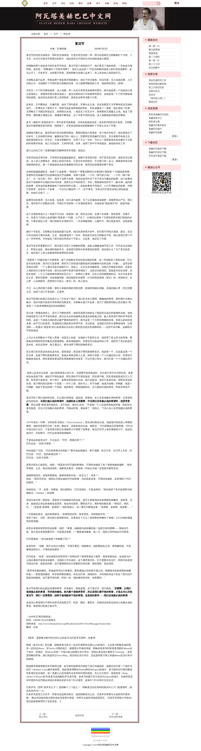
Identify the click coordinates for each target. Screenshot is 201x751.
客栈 (124, 3)
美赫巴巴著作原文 (157, 125)
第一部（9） (155, 46)
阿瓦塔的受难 (115, 717)
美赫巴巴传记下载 (157, 152)
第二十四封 (154, 57)
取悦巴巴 (153, 102)
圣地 (115, 3)
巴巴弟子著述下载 (157, 156)
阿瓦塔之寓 (154, 122)
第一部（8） (155, 60)
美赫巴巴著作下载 (157, 149)
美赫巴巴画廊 (155, 132)
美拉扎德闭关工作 (157, 80)
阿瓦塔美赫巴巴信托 (158, 114)
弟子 (98, 3)
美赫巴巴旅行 (155, 129)
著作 (80, 3)
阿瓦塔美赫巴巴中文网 (108, 745)
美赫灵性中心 (155, 118)
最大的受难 (154, 49)
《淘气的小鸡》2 (157, 98)
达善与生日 (154, 91)
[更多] (175, 136)
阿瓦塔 (67, 34)
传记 (63, 3)
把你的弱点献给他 (157, 84)
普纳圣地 (153, 53)
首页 (45, 3)
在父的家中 (154, 68)
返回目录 (79, 715)
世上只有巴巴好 (156, 87)
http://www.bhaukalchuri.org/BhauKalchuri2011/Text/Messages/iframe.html (75, 623)
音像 (107, 3)
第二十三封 (154, 64)
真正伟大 (43, 717)
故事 (89, 3)
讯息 (72, 3)
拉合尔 (152, 95)
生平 (54, 3)
